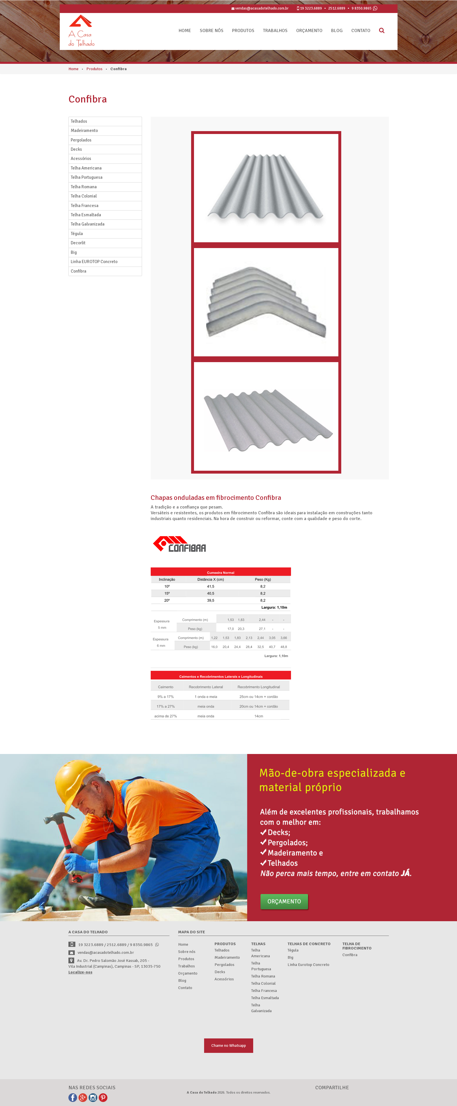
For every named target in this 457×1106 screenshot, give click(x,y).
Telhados (79, 121)
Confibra (78, 271)
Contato (360, 30)
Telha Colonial (84, 196)
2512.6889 (336, 8)
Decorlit (78, 242)
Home (185, 30)
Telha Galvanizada (88, 224)
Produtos (243, 30)
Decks (76, 149)
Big (74, 252)
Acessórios (81, 158)
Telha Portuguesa (86, 177)
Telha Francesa (84, 205)
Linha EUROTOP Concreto (94, 261)
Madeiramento (84, 130)
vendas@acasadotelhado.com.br (260, 8)
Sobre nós (211, 30)
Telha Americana (86, 168)
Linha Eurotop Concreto (308, 964)
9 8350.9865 (362, 8)
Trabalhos (275, 30)
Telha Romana (84, 186)
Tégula (77, 233)
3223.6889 (311, 8)
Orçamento (309, 30)
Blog (337, 30)
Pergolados (81, 140)
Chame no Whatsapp (228, 1045)
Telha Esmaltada (86, 214)
